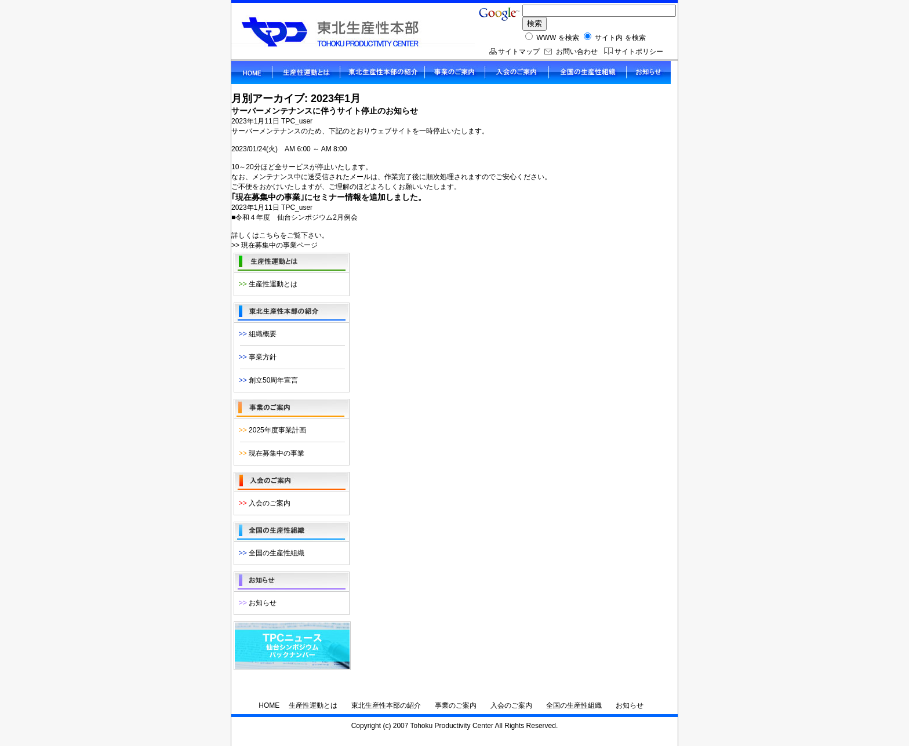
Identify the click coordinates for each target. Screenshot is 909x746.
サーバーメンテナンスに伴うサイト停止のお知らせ (324, 110)
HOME (269, 705)
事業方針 (256, 357)
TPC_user (296, 121)
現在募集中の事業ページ (279, 245)
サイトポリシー (639, 52)
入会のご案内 (262, 503)
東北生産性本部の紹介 (386, 705)
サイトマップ (519, 52)
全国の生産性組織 (269, 553)
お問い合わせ (577, 52)
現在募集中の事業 (269, 453)
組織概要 (256, 334)
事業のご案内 (456, 705)
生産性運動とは (266, 284)
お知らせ (256, 603)
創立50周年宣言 (266, 380)
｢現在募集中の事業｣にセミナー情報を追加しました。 (328, 197)
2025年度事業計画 (270, 430)
